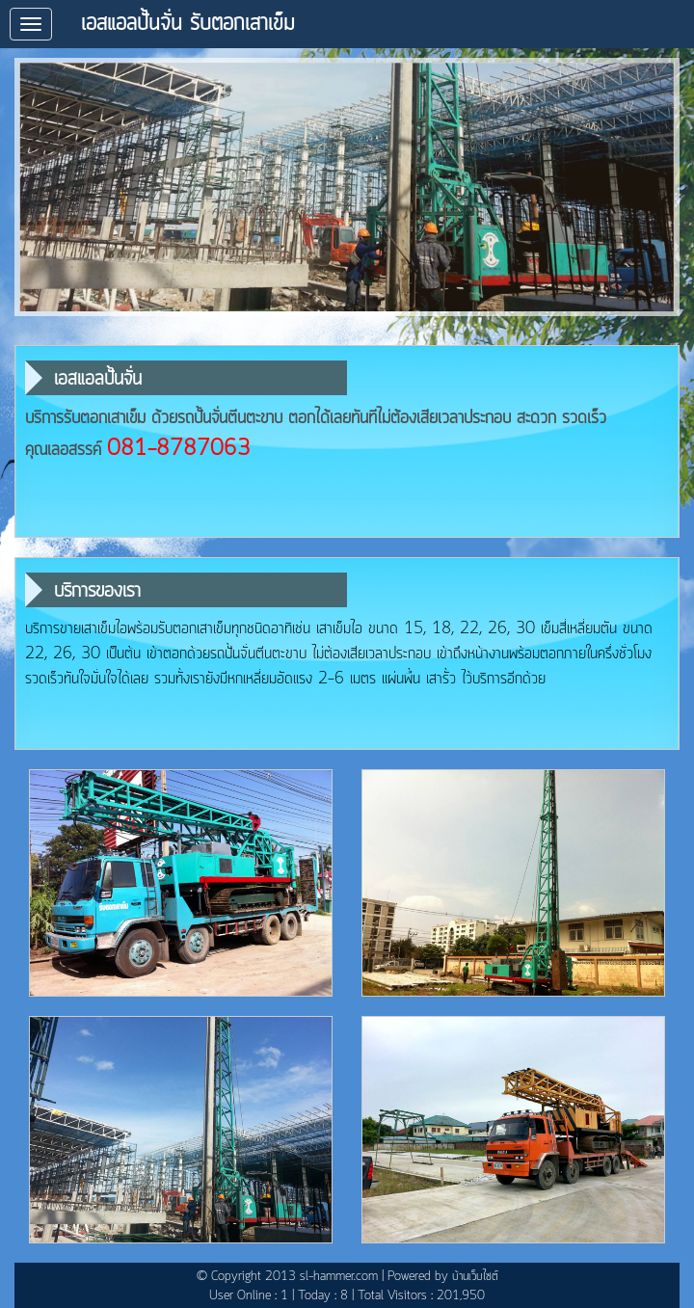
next (655, 187)
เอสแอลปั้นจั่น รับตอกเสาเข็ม (188, 24)
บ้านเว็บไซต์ (475, 1277)
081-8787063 (179, 449)
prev (38, 187)
